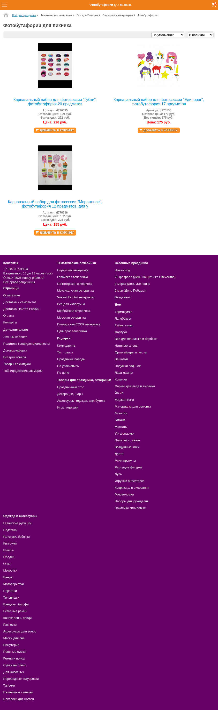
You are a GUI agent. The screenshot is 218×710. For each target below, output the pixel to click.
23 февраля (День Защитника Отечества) (145, 277)
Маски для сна (14, 638)
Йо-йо (119, 393)
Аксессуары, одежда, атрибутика (81, 400)
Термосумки (123, 312)
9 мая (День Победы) (130, 290)
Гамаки (120, 420)
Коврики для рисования (132, 487)
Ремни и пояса (14, 658)
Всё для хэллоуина (71, 304)
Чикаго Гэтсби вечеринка (75, 297)
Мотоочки (10, 570)
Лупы (118, 474)
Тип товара (65, 352)
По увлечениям (68, 366)
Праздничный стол (70, 387)
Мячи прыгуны (125, 460)
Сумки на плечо (14, 665)
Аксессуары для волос (19, 631)
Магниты (121, 427)
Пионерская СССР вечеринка (78, 324)
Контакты (10, 322)
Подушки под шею (128, 366)
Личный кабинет (15, 337)
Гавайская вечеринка (72, 277)
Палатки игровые (127, 440)
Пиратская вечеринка (72, 270)
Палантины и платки (18, 692)
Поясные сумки (14, 651)
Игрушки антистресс (129, 481)
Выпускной (122, 297)
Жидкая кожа (124, 400)
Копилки (121, 379)
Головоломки (124, 494)
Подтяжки (10, 530)
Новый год (122, 270)
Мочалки (121, 413)
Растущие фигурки (128, 467)
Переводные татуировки (21, 679)
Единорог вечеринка (72, 331)
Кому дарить (66, 345)
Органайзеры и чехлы (131, 352)
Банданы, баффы (16, 604)
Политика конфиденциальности (26, 343)
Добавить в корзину (57, 130)
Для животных (13, 672)
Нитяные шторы (126, 345)
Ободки (8, 557)
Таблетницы (123, 325)
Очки (7, 564)
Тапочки (9, 685)
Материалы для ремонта (133, 406)
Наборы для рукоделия (132, 501)
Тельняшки (11, 597)
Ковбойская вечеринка (73, 311)
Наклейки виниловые (130, 508)
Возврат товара (14, 357)
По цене (63, 372)
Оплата (8, 315)
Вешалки (121, 359)
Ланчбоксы (123, 318)
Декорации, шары (70, 394)
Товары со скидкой (17, 364)
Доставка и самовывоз (19, 302)
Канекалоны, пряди (17, 618)
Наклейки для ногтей (18, 699)
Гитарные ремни (15, 611)
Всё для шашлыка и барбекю (136, 339)
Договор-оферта (15, 350)
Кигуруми (10, 543)
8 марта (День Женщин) (132, 284)
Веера (8, 577)
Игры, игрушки (67, 407)
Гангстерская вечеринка (74, 284)
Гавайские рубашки (17, 523)
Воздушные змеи (127, 447)
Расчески (10, 624)
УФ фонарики (124, 433)
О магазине (11, 295)
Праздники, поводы (71, 359)
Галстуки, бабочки (16, 536)
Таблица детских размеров (23, 371)
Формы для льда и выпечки (135, 386)
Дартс (119, 454)
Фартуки (121, 332)
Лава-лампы (124, 372)
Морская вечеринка (71, 317)
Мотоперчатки (13, 584)
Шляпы (8, 550)
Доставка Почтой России (21, 309)
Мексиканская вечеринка (75, 290)
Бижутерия (11, 645)
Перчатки (10, 591)
